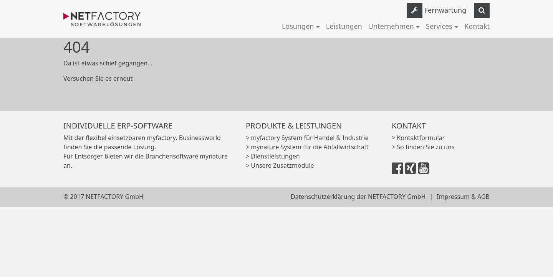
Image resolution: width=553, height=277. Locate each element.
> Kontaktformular (418, 137)
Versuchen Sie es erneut (97, 78)
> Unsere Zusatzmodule (280, 165)
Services (439, 26)
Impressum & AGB (463, 196)
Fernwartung (445, 10)
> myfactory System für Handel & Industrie (307, 137)
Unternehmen (391, 26)
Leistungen (344, 26)
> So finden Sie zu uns (423, 147)
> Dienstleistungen (273, 156)
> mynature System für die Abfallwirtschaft (307, 147)
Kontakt (477, 26)
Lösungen (298, 26)
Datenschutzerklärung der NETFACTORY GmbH (358, 196)
